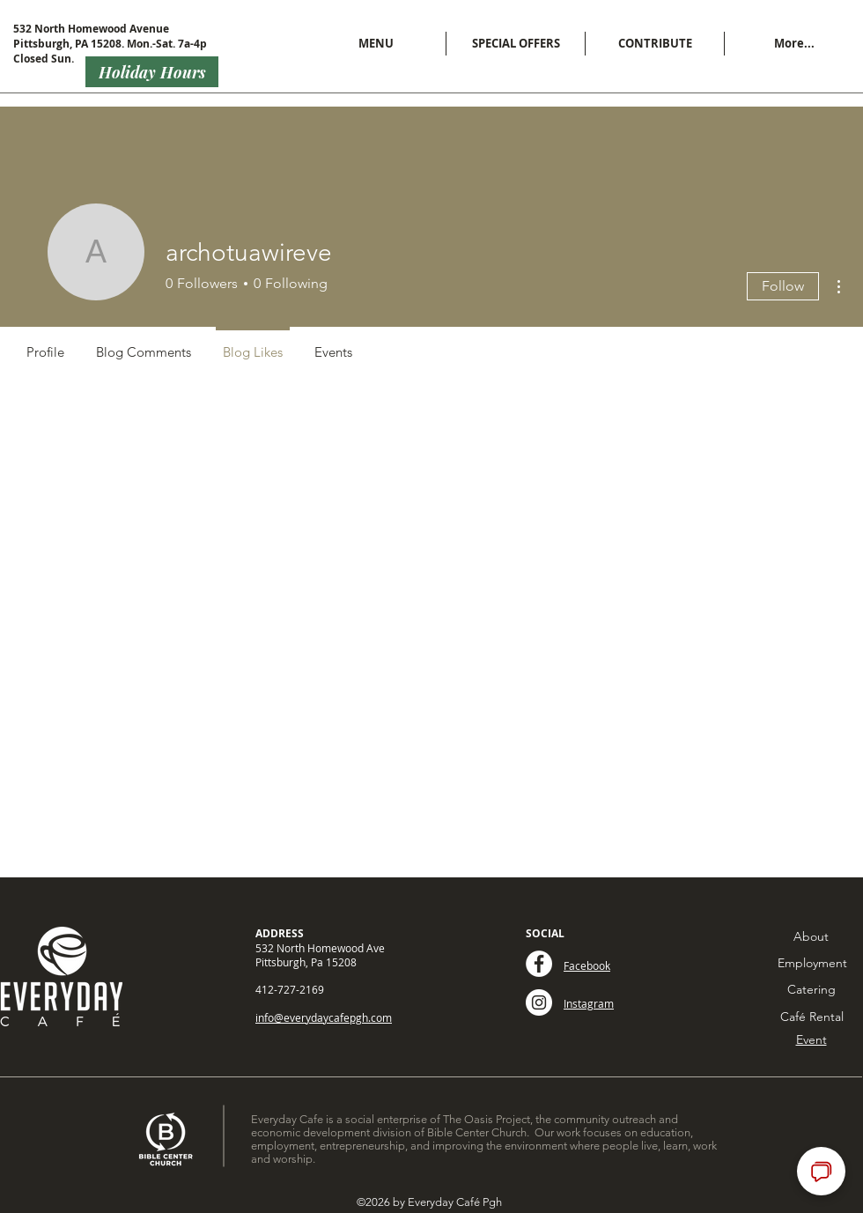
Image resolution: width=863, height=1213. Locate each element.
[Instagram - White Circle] (539, 1002)
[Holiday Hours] (151, 71)
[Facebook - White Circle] (539, 963)
